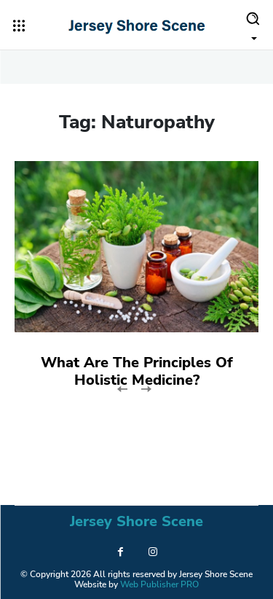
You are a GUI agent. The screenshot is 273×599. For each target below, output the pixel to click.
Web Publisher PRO (159, 584)
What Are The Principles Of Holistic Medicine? (137, 371)
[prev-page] (123, 388)
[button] (252, 25)
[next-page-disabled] (146, 388)
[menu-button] (18, 25)
